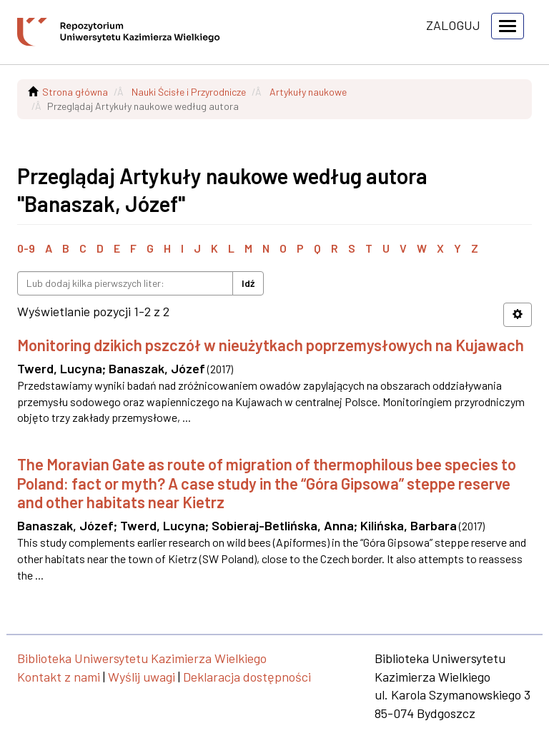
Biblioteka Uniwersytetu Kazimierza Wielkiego (142, 658)
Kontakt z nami (58, 676)
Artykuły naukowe (308, 92)
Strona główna (75, 92)
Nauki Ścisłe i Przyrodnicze (189, 92)
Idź (248, 283)
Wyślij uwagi (141, 676)
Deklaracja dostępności (247, 676)
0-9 (26, 248)
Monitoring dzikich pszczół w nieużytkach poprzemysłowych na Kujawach (270, 344)
